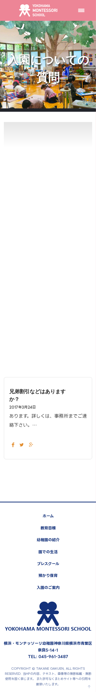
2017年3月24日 (22, 407)
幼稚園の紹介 (48, 540)
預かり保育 (48, 575)
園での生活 (48, 552)
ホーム (48, 516)
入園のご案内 (48, 587)
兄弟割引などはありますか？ (37, 395)
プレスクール (48, 564)
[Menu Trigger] (81, 10)
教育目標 (48, 528)
